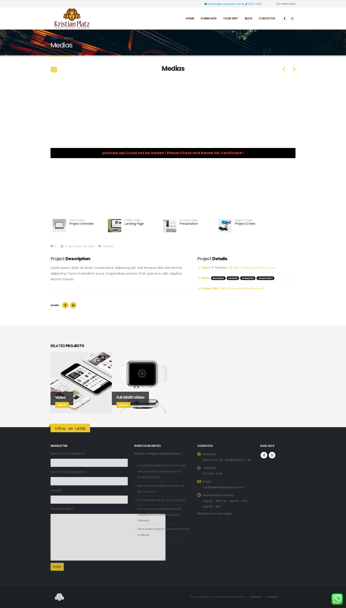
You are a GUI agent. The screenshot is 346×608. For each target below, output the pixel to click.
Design (232, 278)
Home (190, 18)
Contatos (267, 18)
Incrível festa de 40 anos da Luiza (161, 500)
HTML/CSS (248, 278)
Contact (272, 597)
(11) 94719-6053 (285, 4)
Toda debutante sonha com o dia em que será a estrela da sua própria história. (162, 471)
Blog (248, 18)
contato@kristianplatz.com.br (225, 4)
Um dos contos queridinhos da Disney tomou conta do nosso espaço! (160, 514)
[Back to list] (54, 70)
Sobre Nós (209, 18)
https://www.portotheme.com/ (253, 267)
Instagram (272, 455)
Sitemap (255, 597)
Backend (218, 278)
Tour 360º (231, 18)
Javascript (265, 278)
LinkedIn (73, 305)
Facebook (65, 305)
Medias (108, 246)
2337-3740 (253, 4)
